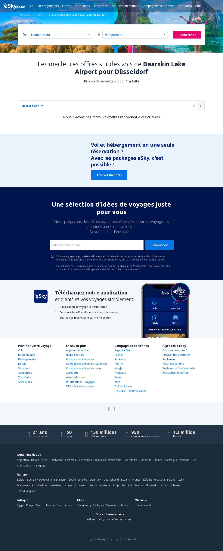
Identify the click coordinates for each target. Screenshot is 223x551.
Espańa (125, 479)
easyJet (118, 368)
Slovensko (152, 485)
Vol (32, 6)
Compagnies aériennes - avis (83, 368)
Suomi (164, 485)
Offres (66, 6)
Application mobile (125, 6)
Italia (181, 479)
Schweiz (175, 485)
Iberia (117, 377)
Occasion (23, 368)
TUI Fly (118, 363)
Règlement (169, 359)
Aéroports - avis (76, 377)
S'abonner (159, 245)
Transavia (120, 372)
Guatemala (130, 460)
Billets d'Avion (26, 354)
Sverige (139, 485)
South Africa (64, 505)
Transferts (100, 6)
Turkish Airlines (123, 386)
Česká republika (78, 479)
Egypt (20, 505)
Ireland (171, 479)
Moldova (42, 485)
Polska (93, 485)
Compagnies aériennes (158, 6)
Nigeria (50, 505)
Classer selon (30, 105)
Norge (68, 485)
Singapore (112, 505)
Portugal (105, 485)
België (20, 479)
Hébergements (48, 6)
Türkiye (125, 505)
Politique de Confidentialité (179, 368)
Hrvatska (159, 479)
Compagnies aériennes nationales (86, 363)
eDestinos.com (121, 519)
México (157, 460)
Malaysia (98, 505)
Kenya (30, 505)
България (60, 479)
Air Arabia (120, 359)
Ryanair (118, 354)
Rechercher (187, 35)
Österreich (80, 485)
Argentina (23, 460)
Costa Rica (85, 460)
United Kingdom (26, 491)
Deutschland (111, 479)
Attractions (82, 6)
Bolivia (35, 460)
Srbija (116, 485)
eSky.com (104, 519)
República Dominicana (107, 460)
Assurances (25, 372)
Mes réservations (173, 363)
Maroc (40, 505)
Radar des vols (75, 354)
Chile (44, 460)
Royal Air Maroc (124, 350)
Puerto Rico (24, 465)
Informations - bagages (80, 381)
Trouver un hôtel (109, 175)
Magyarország (25, 485)
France (136, 479)
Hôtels (22, 363)
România (127, 485)
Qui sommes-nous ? (175, 350)
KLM (117, 381)
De (24, 34)
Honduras (145, 460)
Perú (194, 460)
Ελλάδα (147, 479)
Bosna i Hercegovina (39, 479)
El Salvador (56, 460)
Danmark (95, 479)
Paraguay (39, 465)
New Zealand (143, 505)
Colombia (71, 460)
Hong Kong (84, 505)
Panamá (184, 460)
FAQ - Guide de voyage (80, 386)
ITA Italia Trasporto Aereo (130, 390)
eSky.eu (91, 519)
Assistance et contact (176, 372)
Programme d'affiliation (177, 354)
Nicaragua (171, 460)
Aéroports (185, 6)
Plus (198, 6)
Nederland (56, 485)
